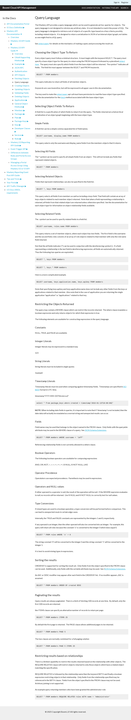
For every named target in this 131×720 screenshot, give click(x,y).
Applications (20, 100)
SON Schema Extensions (115, 569)
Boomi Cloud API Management (19, 7)
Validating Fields (22, 93)
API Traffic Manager (15, 186)
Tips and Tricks (13, 179)
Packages (19, 114)
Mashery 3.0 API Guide (20, 41)
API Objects (20, 75)
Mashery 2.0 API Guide (18, 49)
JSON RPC (19, 67)
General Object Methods (21, 105)
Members (19, 110)
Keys (17, 125)
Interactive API (110, 8)
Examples (19, 64)
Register (124, 2)
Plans (17, 117)
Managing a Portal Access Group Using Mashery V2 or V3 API (20, 165)
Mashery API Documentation (13, 32)
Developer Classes (22, 128)
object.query (43, 43)
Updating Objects (22, 89)
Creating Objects (22, 85)
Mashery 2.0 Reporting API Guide (20, 144)
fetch (63, 97)
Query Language (21, 82)
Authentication (21, 71)
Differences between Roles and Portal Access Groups (21, 155)
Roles (17, 138)
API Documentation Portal (18, 24)
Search (124, 8)
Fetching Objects (22, 78)
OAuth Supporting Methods (22, 59)
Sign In (116, 2)
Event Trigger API (18, 149)
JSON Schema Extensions (95, 430)
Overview (15, 37)
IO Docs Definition (15, 27)
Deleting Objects (22, 96)
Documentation (91, 8)
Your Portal (11, 182)
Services (18, 135)
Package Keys (21, 121)
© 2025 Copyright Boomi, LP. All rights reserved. (65, 712)
